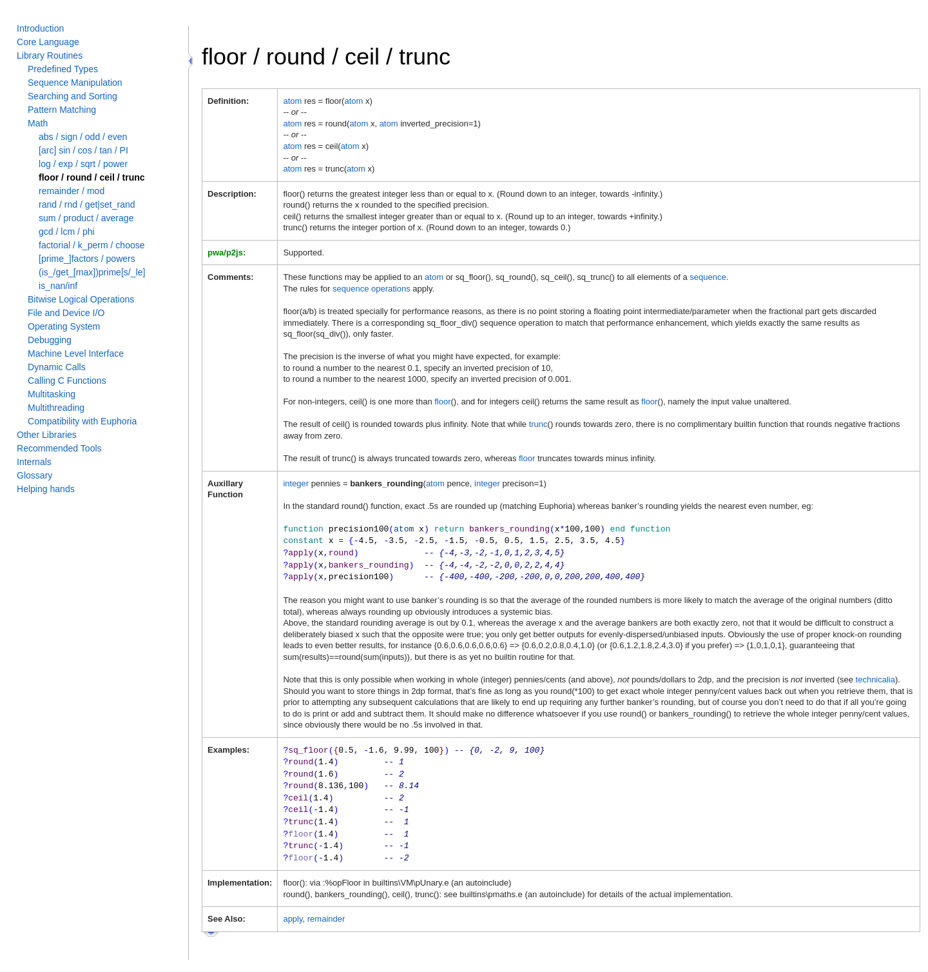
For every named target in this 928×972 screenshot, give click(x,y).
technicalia (875, 675)
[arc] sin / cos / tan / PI (83, 150)
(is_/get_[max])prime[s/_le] (92, 272)
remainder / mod (71, 191)
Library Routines (49, 55)
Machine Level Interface (76, 353)
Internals (34, 462)
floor (442, 401)
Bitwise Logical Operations (81, 299)
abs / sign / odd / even (83, 137)
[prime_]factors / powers (87, 258)
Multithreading (56, 407)
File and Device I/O (66, 313)
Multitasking (51, 394)
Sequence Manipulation (75, 82)
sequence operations (372, 288)
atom (292, 101)
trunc (538, 424)
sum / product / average (86, 218)
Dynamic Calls (57, 367)
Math (38, 123)
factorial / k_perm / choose (92, 245)
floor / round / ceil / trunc (92, 177)
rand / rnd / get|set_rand (87, 204)
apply (292, 908)
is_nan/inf (58, 286)
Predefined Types (63, 69)
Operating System (64, 326)
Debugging (50, 340)
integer (296, 483)
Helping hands (46, 489)
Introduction (40, 28)
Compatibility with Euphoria (82, 421)
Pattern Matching (62, 109)
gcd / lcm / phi (67, 231)
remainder (326, 908)
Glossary (34, 475)
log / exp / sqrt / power (83, 164)
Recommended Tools (59, 448)
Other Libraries (47, 435)
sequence (708, 277)
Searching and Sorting (72, 96)
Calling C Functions (67, 380)
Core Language (48, 42)
